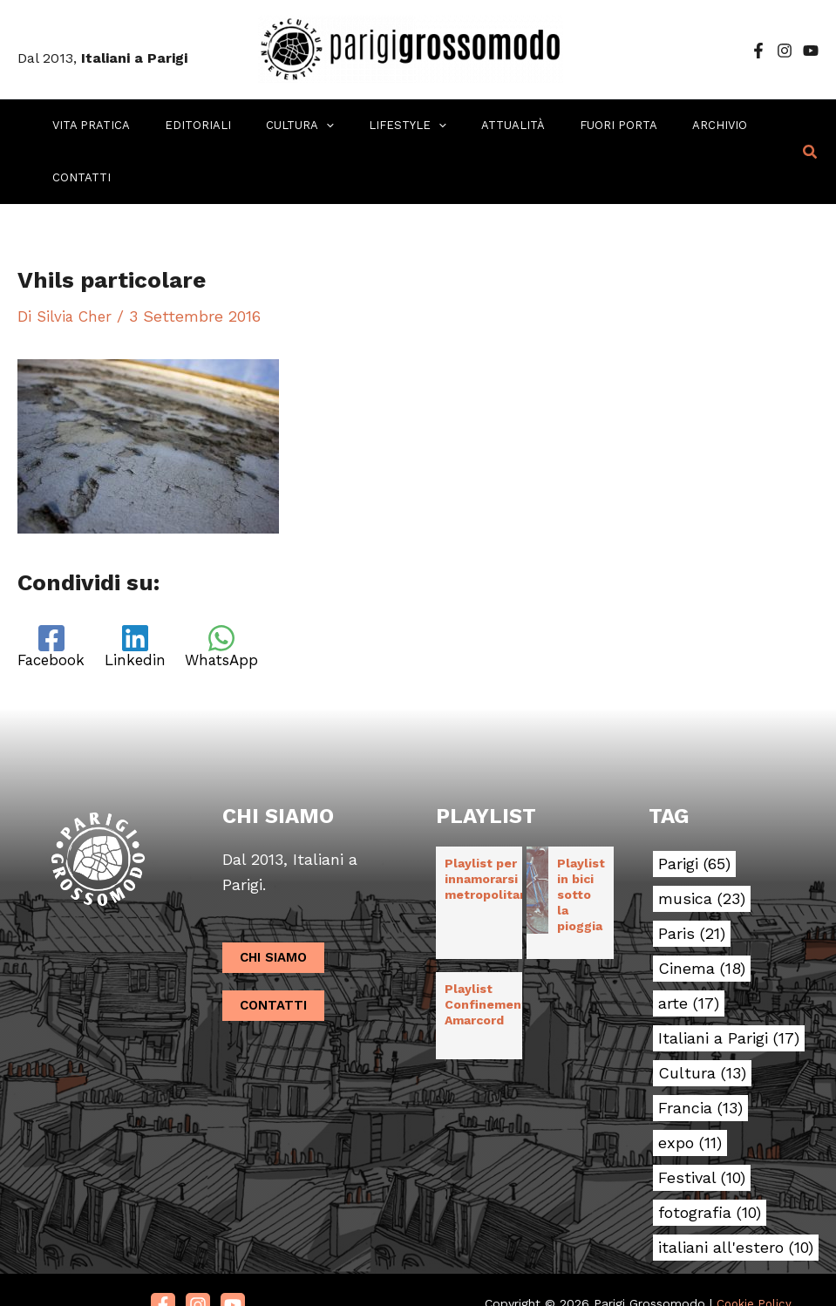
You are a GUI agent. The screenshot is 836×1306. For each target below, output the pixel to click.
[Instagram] (784, 50)
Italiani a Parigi (728, 987)
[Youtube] (233, 1253)
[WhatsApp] (235, 595)
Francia (700, 1057)
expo (690, 1091)
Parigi (694, 812)
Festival (701, 1126)
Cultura (702, 1022)
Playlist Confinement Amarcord (486, 953)
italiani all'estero (735, 1196)
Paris (691, 882)
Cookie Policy (754, 1252)
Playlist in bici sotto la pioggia (581, 843)
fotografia (709, 1161)
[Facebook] (758, 50)
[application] (303, 125)
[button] (811, 126)
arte (688, 952)
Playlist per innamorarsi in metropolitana (489, 827)
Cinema (701, 917)
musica (701, 847)
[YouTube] (811, 50)
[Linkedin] (142, 595)
